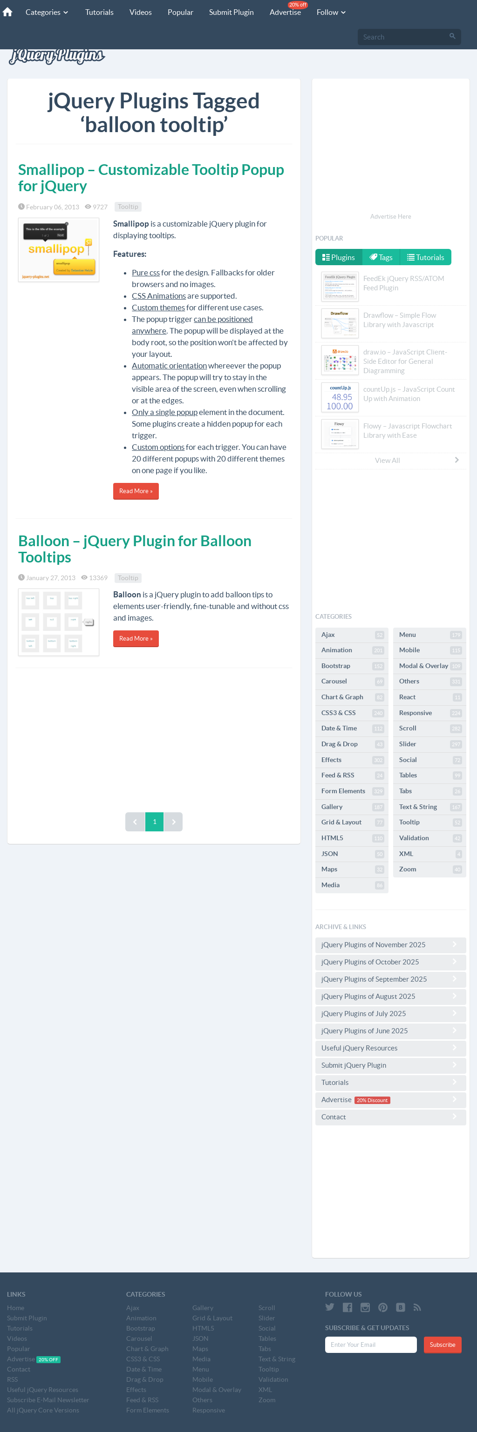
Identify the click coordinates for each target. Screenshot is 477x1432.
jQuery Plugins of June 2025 (390, 1030)
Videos (140, 12)
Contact (390, 1116)
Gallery (352, 807)
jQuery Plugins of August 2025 (390, 996)
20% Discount (372, 1100)
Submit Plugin (231, 12)
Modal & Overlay (430, 666)
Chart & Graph (352, 697)
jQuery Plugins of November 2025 (390, 944)
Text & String (430, 807)
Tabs (430, 791)
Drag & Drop (352, 744)
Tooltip (128, 207)
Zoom (430, 869)
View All (418, 460)
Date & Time (352, 728)
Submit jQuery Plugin (390, 1065)
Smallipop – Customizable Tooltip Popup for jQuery (151, 177)
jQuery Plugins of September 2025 (390, 979)
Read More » (136, 491)
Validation (430, 838)
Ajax (352, 635)
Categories (47, 12)
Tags (381, 257)
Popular (180, 12)
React (430, 697)
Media (352, 885)
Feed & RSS (352, 775)
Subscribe (443, 1344)
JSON (352, 854)
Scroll (430, 728)
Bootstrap (352, 666)
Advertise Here (390, 216)
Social (430, 760)
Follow (332, 12)
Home (15, 1308)
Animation (352, 650)
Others (430, 681)
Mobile (430, 650)
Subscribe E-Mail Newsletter (48, 1400)
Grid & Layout (352, 822)
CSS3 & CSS (352, 713)
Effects (352, 760)
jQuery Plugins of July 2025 (390, 1013)
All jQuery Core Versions (43, 1410)
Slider (430, 744)
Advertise (289, 8)
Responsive (430, 713)
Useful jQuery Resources (390, 1048)
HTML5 (352, 838)
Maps (352, 869)
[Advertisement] (153, 738)
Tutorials (99, 12)
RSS (12, 1379)
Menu (430, 635)
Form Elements (352, 791)
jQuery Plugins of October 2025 (390, 961)
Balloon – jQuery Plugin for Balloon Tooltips (135, 548)
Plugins (338, 257)
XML (430, 854)
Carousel (352, 681)
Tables (430, 775)
